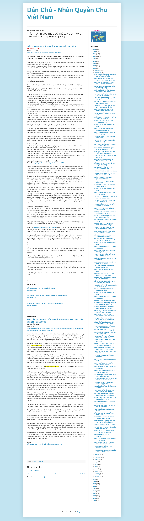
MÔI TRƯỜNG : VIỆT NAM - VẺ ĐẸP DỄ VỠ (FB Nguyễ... (104, 185)
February (97, 474)
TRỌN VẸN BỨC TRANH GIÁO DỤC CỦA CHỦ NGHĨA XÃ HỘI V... (104, 326)
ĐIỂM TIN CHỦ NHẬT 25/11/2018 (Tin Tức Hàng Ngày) (104, 439)
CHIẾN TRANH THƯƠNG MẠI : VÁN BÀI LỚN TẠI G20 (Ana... (104, 87)
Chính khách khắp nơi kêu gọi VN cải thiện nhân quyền (45, 303)
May (96, 466)
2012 (94, 491)
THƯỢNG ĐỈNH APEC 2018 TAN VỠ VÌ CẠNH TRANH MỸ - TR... (105, 451)
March (97, 471)
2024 (94, 54)
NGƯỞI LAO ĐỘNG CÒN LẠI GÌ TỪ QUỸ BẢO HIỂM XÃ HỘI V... (104, 344)
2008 (94, 500)
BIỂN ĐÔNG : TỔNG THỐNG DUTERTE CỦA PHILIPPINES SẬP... (105, 315)
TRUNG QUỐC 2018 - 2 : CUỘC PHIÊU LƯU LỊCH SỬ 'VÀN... (105, 201)
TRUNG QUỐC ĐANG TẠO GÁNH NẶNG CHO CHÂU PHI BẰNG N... (104, 394)
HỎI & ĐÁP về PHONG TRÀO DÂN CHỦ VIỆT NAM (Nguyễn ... (104, 417)
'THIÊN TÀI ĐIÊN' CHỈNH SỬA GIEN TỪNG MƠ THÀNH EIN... (104, 255)
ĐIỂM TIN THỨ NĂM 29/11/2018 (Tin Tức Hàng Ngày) (104, 193)
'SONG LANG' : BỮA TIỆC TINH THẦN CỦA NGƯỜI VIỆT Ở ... (105, 398)
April (96, 469)
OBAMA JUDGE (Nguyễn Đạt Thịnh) (104, 300)
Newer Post (31, 474)
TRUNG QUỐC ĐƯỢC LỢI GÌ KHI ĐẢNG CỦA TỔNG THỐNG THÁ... (104, 319)
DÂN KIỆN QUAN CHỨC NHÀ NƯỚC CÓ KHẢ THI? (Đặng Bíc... (104, 235)
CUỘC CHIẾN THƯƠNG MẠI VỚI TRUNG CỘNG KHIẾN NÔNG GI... (104, 79)
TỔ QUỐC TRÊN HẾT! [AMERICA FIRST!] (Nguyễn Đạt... (103, 383)
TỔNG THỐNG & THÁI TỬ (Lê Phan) (104, 424)
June (96, 464)
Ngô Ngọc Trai (38, 163)
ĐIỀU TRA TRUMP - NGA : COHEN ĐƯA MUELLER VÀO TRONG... (104, 83)
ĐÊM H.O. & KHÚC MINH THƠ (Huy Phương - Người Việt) (104, 371)
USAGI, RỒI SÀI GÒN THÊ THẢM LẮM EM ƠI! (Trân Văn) (105, 333)
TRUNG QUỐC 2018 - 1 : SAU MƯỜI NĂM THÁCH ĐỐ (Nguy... (104, 205)
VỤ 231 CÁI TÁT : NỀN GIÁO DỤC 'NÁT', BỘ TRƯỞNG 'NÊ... (104, 336)
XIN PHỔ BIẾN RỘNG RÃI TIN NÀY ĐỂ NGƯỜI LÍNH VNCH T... (105, 289)
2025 (94, 51)
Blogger (79, 512)
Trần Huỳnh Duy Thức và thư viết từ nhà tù (41, 288)
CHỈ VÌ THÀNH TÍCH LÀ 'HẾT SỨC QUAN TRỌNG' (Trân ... (104, 178)
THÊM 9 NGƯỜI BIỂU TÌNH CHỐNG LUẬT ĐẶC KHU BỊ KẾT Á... (104, 106)
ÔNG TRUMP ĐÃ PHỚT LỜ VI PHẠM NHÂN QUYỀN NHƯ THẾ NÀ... (104, 390)
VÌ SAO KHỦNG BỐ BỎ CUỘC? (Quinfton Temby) (103, 447)
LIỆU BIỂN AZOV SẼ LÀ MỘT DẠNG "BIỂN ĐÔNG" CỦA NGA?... (104, 152)
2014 (94, 486)
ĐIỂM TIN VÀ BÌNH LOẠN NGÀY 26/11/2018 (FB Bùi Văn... (103, 363)
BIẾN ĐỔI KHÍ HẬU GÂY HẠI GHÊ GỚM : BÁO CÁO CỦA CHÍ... (104, 443)
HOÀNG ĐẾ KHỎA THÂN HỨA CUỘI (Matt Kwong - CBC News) (104, 91)
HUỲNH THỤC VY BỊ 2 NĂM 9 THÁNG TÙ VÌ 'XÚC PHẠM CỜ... (105, 117)
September (98, 457)
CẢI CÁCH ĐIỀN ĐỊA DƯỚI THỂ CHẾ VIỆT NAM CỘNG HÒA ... (104, 216)
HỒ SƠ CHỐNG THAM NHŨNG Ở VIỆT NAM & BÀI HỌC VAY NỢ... (105, 282)
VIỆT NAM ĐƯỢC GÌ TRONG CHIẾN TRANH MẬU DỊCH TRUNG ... (104, 431)
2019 (94, 66)
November (98, 72)
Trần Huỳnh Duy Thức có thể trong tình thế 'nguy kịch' (51, 46)
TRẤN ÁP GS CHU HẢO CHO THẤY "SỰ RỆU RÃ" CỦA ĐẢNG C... (104, 421)
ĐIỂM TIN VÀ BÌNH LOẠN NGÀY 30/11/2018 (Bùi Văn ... (103, 129)
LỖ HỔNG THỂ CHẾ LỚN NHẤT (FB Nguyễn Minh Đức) (104, 164)
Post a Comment (34, 470)
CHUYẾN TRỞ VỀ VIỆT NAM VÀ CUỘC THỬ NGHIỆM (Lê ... (105, 285)
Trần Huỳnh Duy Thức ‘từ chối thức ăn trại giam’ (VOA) (44, 444)
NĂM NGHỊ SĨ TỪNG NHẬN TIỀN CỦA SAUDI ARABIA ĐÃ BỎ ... (105, 75)
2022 (94, 58)
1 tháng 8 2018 (32, 290)
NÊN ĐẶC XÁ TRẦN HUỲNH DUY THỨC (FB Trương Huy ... (103, 168)
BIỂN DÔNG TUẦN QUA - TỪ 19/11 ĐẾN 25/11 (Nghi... (104, 208)
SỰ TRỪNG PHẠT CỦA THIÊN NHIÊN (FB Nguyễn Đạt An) (105, 427)
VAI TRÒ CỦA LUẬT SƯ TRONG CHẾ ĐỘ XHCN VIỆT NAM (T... (105, 102)
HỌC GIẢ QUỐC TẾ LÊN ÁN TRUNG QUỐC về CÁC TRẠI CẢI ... (104, 274)
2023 (94, 56)
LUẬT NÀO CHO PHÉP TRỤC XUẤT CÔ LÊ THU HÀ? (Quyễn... (104, 232)
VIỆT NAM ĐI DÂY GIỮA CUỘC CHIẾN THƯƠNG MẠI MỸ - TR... (105, 94)
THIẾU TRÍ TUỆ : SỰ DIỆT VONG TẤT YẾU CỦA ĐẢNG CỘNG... (105, 352)
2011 (94, 493)
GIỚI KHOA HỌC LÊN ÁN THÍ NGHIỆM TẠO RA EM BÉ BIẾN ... (105, 278)
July (96, 462)
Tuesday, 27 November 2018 (55, 163)
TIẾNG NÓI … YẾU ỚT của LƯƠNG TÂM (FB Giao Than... (104, 121)
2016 (94, 481)
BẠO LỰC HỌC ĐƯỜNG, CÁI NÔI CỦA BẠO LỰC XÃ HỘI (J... (105, 262)
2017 (94, 479)
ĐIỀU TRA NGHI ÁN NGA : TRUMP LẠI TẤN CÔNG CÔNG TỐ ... (105, 144)
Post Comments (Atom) (41, 477)
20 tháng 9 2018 (32, 305)
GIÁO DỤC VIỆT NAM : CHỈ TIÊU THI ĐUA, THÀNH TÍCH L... (104, 406)
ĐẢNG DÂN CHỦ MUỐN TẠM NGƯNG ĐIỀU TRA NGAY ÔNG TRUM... (105, 303)
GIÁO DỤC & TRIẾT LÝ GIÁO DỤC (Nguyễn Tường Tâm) (104, 266)
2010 (94, 496)
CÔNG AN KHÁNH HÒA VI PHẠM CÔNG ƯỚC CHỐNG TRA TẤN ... (104, 110)
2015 (94, 484)
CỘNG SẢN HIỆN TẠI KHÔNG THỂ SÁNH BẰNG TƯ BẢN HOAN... (104, 348)
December (98, 70)
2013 (94, 488)
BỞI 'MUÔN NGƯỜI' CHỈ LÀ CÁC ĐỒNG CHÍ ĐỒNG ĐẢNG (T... (103, 224)
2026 (94, 49)
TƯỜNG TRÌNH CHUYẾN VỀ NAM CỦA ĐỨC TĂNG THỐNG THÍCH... (105, 379)
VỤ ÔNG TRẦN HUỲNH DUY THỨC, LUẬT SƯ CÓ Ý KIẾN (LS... (104, 239)
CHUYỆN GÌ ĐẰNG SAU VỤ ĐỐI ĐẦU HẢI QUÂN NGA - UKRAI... (105, 311)
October (97, 454)
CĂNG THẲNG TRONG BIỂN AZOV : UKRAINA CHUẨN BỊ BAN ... (104, 307)
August (97, 459)
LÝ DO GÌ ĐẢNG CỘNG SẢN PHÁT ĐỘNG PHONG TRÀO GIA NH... (104, 323)
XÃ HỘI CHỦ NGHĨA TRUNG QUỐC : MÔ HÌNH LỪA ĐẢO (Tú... (104, 148)
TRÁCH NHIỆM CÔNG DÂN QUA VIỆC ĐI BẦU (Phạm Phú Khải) (105, 212)
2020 (94, 63)
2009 (94, 498)
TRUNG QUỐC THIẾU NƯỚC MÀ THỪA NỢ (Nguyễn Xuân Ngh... (105, 197)
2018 (94, 68)
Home (56, 474)
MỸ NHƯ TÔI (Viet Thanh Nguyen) (104, 330)
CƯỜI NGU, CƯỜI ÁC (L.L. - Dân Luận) (105, 171)
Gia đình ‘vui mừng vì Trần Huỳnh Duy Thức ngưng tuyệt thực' (47, 295)
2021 (94, 61)
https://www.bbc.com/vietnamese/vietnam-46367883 (44, 53)
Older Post (82, 474)
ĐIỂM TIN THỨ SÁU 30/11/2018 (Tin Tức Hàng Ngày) (104, 133)
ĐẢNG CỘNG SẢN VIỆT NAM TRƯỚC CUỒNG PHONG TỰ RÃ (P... (105, 160)
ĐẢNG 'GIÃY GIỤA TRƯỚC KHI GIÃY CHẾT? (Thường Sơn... (104, 251)
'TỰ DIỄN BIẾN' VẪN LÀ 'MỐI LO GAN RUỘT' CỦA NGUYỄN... (105, 375)
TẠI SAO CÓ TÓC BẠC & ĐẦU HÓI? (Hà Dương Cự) (104, 141)
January (97, 476)
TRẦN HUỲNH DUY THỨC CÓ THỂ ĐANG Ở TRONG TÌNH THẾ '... (104, 228)
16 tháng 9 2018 (32, 297)
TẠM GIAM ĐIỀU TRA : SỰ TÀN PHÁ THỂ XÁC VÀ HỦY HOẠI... (104, 174)
